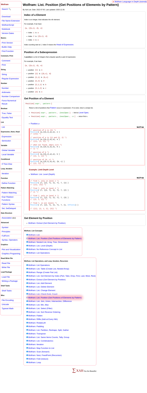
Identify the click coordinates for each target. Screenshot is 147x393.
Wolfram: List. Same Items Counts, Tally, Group (48, 349)
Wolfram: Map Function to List (41, 360)
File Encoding (8, 300)
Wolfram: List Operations (39, 265)
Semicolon (6, 141)
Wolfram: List (34, 247)
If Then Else (7, 164)
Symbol (5, 227)
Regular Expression (10, 79)
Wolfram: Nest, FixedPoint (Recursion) (45, 367)
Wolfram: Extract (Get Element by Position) (47, 235)
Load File (6, 277)
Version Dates (8, 33)
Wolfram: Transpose (37, 346)
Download (6, 16)
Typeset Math (7, 308)
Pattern (53, 106)
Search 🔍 (6, 9)
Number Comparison (11, 96)
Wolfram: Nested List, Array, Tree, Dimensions (48, 254)
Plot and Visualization (11, 249)
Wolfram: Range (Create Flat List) (42, 284)
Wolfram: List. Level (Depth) (43, 180)
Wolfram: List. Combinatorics (40, 353)
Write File (6, 267)
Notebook (6, 29)
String (4, 74)
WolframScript (8, 25)
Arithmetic (6, 92)
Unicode (5, 304)
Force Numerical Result (9, 102)
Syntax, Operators (10, 240)
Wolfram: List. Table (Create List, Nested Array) (48, 281)
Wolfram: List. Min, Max (38, 317)
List (3, 127)
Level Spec (84, 110)
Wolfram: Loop (34, 374)
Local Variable (8, 154)
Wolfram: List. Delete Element (41, 299)
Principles (6, 231)
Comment (6, 61)
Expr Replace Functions (7, 198)
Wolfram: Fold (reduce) (38, 371)
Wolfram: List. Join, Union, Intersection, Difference (50, 313)
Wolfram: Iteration (36, 356)
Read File (6, 263)
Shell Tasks (7, 291)
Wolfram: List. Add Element (40, 295)
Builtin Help (7, 47)
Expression (6, 136)
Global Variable (8, 150)
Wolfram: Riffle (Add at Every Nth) (43, 331)
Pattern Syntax (8, 204)
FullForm (5, 236)
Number (5, 88)
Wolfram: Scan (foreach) (38, 364)
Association (7, 218)
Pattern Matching (9, 193)
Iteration (5, 173)
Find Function (8, 51)
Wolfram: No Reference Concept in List (45, 261)
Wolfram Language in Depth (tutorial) (131, 2)
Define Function (8, 183)
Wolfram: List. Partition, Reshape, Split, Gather (48, 342)
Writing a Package (10, 281)
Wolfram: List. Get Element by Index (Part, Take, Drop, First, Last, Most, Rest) (62, 288)
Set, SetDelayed (9, 208)
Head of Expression (65, 44)
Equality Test (7, 117)
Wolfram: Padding (36, 338)
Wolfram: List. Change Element (41, 302)
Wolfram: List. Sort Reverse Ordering (44, 324)
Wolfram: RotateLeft (37, 335)
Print (4, 65)
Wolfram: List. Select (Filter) (40, 320)
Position (34, 121)
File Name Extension (11, 21)
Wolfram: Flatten (35, 328)
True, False (7, 113)
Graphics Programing (11, 254)
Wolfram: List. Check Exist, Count (42, 306)
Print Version (7, 43)
